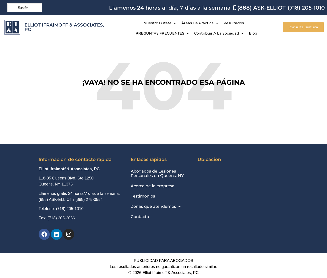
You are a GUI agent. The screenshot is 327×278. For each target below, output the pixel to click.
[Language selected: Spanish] (24, 7)
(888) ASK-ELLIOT (55, 199)
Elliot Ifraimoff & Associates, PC (64, 27)
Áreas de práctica (199, 23)
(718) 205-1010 (69, 208)
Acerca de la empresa (152, 185)
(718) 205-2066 (61, 218)
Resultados (234, 23)
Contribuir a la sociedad (219, 33)
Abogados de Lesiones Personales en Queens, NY (157, 173)
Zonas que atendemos (156, 206)
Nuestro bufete (159, 23)
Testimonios (143, 196)
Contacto (140, 216)
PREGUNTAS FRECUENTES (162, 33)
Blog (253, 33)
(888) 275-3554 (89, 199)
